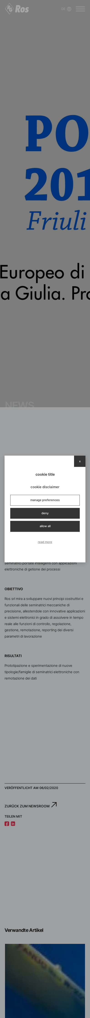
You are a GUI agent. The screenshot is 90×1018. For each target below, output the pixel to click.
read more (45, 542)
